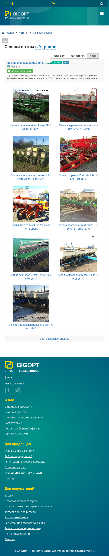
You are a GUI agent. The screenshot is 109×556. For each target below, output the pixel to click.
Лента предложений (17, 533)
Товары (93, 56)
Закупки (10, 495)
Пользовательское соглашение (24, 417)
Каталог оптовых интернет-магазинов (28, 506)
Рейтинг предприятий (18, 456)
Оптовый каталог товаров (21, 501)
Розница (57, 62)
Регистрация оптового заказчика (25, 523)
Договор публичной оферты (22, 428)
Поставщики (58, 56)
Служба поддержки (16, 412)
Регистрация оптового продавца (25, 461)
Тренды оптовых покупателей (23, 472)
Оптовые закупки (15, 467)
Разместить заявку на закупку (23, 528)
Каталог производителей (20, 512)
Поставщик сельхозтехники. (25, 62)
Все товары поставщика (54, 338)
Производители (77, 56)
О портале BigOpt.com (18, 406)
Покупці (9, 478)
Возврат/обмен (14, 423)
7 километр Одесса (16, 517)
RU (9, 377)
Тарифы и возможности (19, 450)
